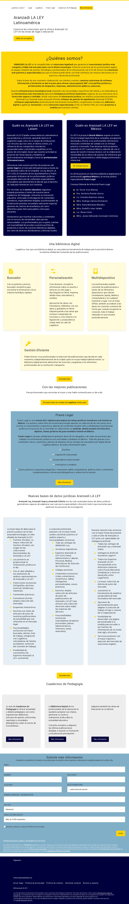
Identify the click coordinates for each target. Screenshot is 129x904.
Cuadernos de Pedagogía (67, 8)
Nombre (8, 775)
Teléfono (8, 785)
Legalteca (39, 8)
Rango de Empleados (13, 815)
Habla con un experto (24, 38)
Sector (7, 805)
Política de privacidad (34, 883)
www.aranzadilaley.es (22, 878)
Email (7, 765)
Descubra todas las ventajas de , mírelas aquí (64, 402)
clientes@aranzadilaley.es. (23, 898)
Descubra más (64, 379)
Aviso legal (18, 883)
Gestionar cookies (73, 883)
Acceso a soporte (90, 883)
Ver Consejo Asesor (80, 166)
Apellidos (72, 775)
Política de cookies (54, 883)
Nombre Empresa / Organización (18, 795)
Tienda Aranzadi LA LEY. (24, 900)
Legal (30, 8)
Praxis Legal (50, 8)
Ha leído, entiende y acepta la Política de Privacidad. (25, 827)
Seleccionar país (75, 785)
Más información (86, 8)
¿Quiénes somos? (18, 8)
